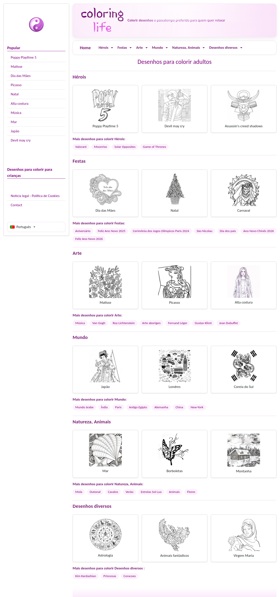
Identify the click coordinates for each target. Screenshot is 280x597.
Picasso (16, 85)
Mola (78, 492)
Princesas (109, 576)
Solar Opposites (124, 147)
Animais (174, 492)
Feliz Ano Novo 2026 (89, 239)
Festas (122, 47)
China (179, 407)
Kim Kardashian (85, 576)
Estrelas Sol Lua (151, 492)
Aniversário (83, 231)
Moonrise (100, 147)
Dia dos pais (228, 231)
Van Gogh (98, 323)
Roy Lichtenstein (124, 323)
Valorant (81, 147)
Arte (139, 47)
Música (16, 112)
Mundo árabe (84, 407)
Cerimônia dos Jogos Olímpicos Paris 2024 (161, 231)
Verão (129, 492)
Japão (15, 131)
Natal (15, 94)
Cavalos (113, 492)
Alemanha (161, 407)
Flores (191, 492)
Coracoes (130, 576)
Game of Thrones (154, 147)
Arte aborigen (151, 323)
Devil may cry (21, 140)
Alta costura (19, 103)
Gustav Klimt (203, 323)
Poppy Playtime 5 (23, 57)
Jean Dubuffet (228, 323)
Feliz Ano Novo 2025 (112, 231)
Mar (14, 122)
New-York (197, 407)
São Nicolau (204, 231)
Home (85, 47)
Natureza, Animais (186, 47)
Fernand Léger (177, 323)
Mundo (157, 47)
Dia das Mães (21, 75)
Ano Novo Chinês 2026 (258, 231)
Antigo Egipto (138, 407)
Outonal (95, 492)
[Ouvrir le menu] (112, 47)
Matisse (16, 66)
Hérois (103, 47)
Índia (104, 407)
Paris (118, 407)
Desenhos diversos (223, 47)
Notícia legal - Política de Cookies (35, 196)
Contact (16, 205)
